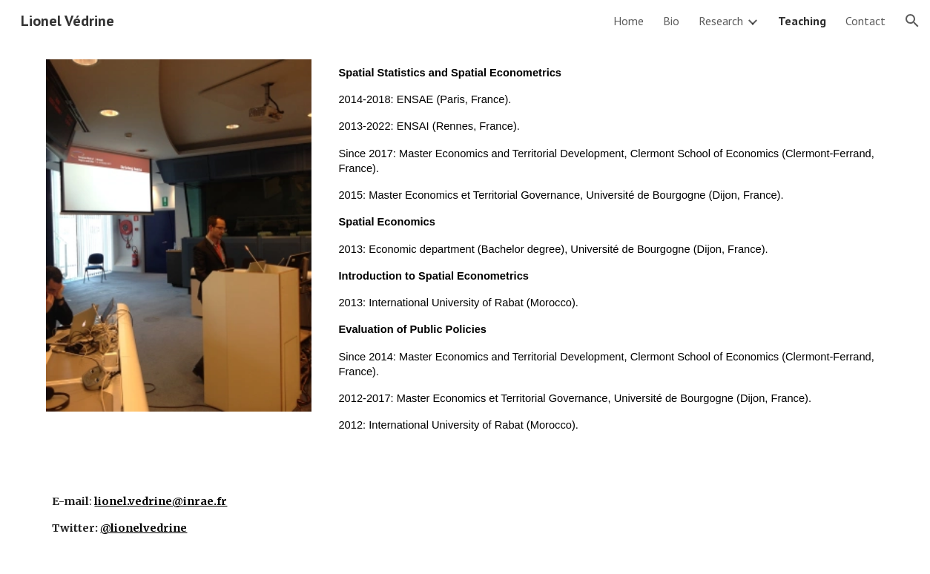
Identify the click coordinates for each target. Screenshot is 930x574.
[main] (607, 255)
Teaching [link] (802, 20)
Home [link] (628, 20)
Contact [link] (865, 20)
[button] (912, 21)
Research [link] (721, 20)
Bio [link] (671, 20)
